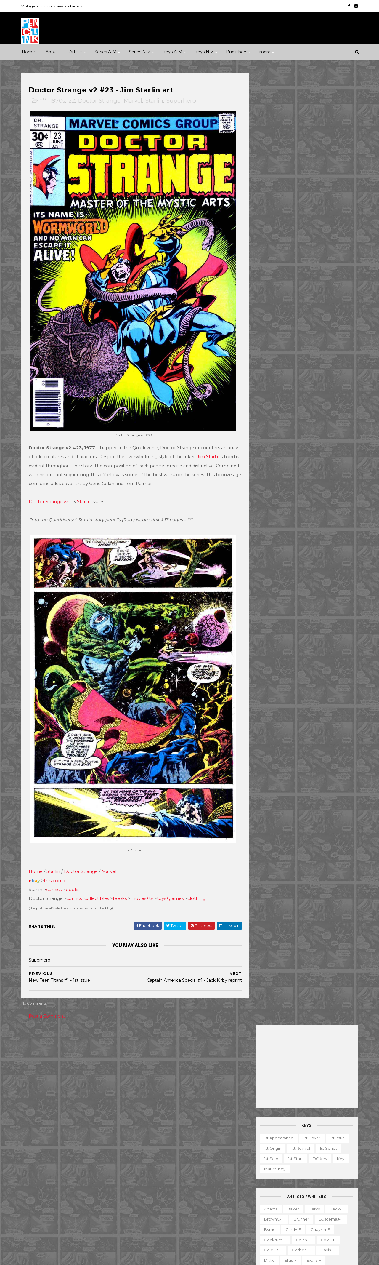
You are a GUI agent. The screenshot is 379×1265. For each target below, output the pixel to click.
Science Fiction (101, 1085)
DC (29, 1130)
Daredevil (149, 1120)
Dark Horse (53, 1130)
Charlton (113, 1120)
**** (67, 1044)
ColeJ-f (327, 287)
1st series (327, 196)
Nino (267, 410)
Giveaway (285, 1173)
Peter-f (270, 421)
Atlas (71, 1120)
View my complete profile (302, 1120)
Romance (67, 1085)
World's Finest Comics (202, 1223)
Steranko (322, 482)
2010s (73, 1065)
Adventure (98, 1065)
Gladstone (64, 1161)
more (265, 52)
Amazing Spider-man (160, 1089)
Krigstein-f (273, 369)
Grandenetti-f (330, 329)
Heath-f (303, 339)
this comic (56, 867)
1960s (71, 1054)
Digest (259, 1163)
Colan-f (302, 287)
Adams (270, 257)
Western (83, 1095)
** (39, 1044)
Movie (174, 1054)
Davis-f (326, 298)
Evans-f (313, 308)
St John (33, 1192)
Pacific (59, 1182)
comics (54, 876)
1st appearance (278, 186)
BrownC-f (273, 267)
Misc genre (37, 1085)
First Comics (74, 1151)
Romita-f (296, 441)
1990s (31, 1065)
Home (28, 52)
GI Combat (150, 1140)
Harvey (33, 1171)
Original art (263, 1204)
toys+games (171, 885)
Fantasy (55, 1075)
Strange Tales (153, 1202)
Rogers (270, 441)
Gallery (259, 1173)
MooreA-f (273, 400)
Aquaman (199, 1089)
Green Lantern (184, 1140)
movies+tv (142, 885)
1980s (111, 1054)
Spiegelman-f (325, 472)
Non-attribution (289, 1194)
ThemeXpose (53, 1257)
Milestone (149, 1054)
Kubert (300, 369)
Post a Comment (48, 1003)
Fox (99, 1151)
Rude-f (270, 452)
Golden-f (298, 329)
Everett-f (272, 318)
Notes (320, 1194)
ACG (30, 1120)
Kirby (317, 359)
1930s (102, 1044)
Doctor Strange (100, 100)
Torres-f (271, 503)
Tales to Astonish (156, 1212)
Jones (322, 349)
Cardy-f (292, 277)
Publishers (236, 52)
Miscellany (329, 1183)
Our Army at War (217, 1182)
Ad (280, 1152)
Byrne (269, 277)
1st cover (310, 186)
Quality (102, 1182)
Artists (75, 52)
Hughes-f (272, 349)
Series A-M (105, 52)
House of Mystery (157, 1151)
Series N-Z (139, 52)
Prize (81, 1182)
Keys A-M (172, 52)
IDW (54, 1171)
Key (339, 206)
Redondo (298, 431)
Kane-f (296, 359)
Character (322, 1152)
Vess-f (340, 503)
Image (74, 1171)
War (61, 1095)
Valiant (32, 1202)
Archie (51, 1120)
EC (94, 1130)
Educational (286, 1163)
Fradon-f (326, 318)
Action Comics (154, 1079)
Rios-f (323, 431)
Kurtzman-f (328, 369)
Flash (222, 1130)
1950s (51, 1054)
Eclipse (69, 1140)
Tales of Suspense (193, 1202)
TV (272, 1214)
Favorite (341, 1163)
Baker (292, 257)
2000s (52, 1065)
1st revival (299, 196)
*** (44, 100)
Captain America (156, 1110)
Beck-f (336, 257)
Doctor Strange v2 (49, 495)
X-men (146, 1233)
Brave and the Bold (212, 1100)
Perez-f (316, 410)
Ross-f (320, 441)
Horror (79, 1075)
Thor (186, 1212)
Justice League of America (166, 1182)
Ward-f (270, 513)
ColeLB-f (272, 298)
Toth (293, 503)
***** (84, 1044)
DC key (319, 206)
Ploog (293, 421)
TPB (257, 1214)
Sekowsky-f (299, 452)
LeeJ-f (269, 380)
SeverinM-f (274, 462)
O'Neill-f (290, 410)
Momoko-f (324, 390)
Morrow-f (302, 400)
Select (309, 1204)
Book (298, 1152)
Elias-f (290, 308)
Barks (313, 257)
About (52, 52)
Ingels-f (299, 349)
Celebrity (149, 1044)
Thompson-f (305, 492)
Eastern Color (39, 1140)
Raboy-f (271, 431)
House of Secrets (201, 1151)
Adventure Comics (195, 1079)
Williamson (297, 513)
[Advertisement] (305, 115)
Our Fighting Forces (159, 1192)
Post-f (315, 421)
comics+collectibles (88, 885)
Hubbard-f (331, 339)
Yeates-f (323, 523)
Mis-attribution (296, 1183)
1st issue (336, 186)
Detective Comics (185, 1120)
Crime (32, 1075)
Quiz (288, 1204)
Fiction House (39, 1151)
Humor (101, 1075)
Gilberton (35, 1161)
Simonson (333, 462)
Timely (84, 1192)
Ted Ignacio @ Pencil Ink (309, 1112)
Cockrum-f (274, 287)
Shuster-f (304, 462)
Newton (329, 400)
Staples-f (272, 482)
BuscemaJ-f (330, 267)
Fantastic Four (193, 1130)
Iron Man (187, 1161)
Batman (175, 1100)
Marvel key (274, 217)
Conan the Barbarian (202, 1110)
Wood (269, 523)
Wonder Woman (155, 1223)
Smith (268, 472)
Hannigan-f (274, 339)
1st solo (270, 206)
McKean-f (273, 390)
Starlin (155, 100)
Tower (106, 1192)
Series (331, 1204)
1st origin (271, 196)
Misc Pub (35, 1182)
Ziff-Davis (82, 1202)
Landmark (226, 1044)
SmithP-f (293, 472)
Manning (294, 380)
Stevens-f (273, 492)
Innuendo (197, 1044)
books (73, 876)
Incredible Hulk (154, 1161)
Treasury (314, 1214)
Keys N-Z (204, 52)
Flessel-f (299, 318)
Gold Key (92, 1161)
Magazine (262, 1183)
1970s (58, 100)
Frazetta (271, 329)
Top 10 (291, 1214)
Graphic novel (317, 1173)
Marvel (134, 100)
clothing (197, 885)
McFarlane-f (324, 380)
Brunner (300, 267)
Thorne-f (335, 492)
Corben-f (300, 298)
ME (93, 1171)
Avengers (149, 1100)
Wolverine (209, 1212)
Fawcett (94, 1140)
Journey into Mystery (159, 1171)
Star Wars (197, 1192)
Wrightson (295, 523)
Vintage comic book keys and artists (52, 6)
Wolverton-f (330, 513)
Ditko (268, 308)
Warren (56, 1202)
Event (172, 1044)
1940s (31, 1054)
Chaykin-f (319, 277)
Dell (78, 1130)
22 (72, 100)
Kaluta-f (271, 359)
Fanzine (315, 1163)
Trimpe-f (315, 503)
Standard (59, 1192)
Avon (91, 1120)
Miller (298, 390)
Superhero (182, 100)
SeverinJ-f (331, 452)
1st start (294, 206)
